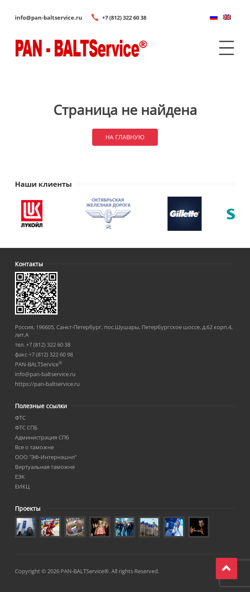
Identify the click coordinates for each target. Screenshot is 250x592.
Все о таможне (34, 447)
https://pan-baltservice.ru (47, 384)
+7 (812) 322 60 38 (124, 17)
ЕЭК (20, 476)
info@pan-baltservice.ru (48, 17)
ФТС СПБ (26, 427)
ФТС (20, 417)
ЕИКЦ (22, 486)
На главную (125, 137)
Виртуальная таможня (45, 467)
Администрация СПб (42, 437)
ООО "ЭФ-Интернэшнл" (46, 457)
